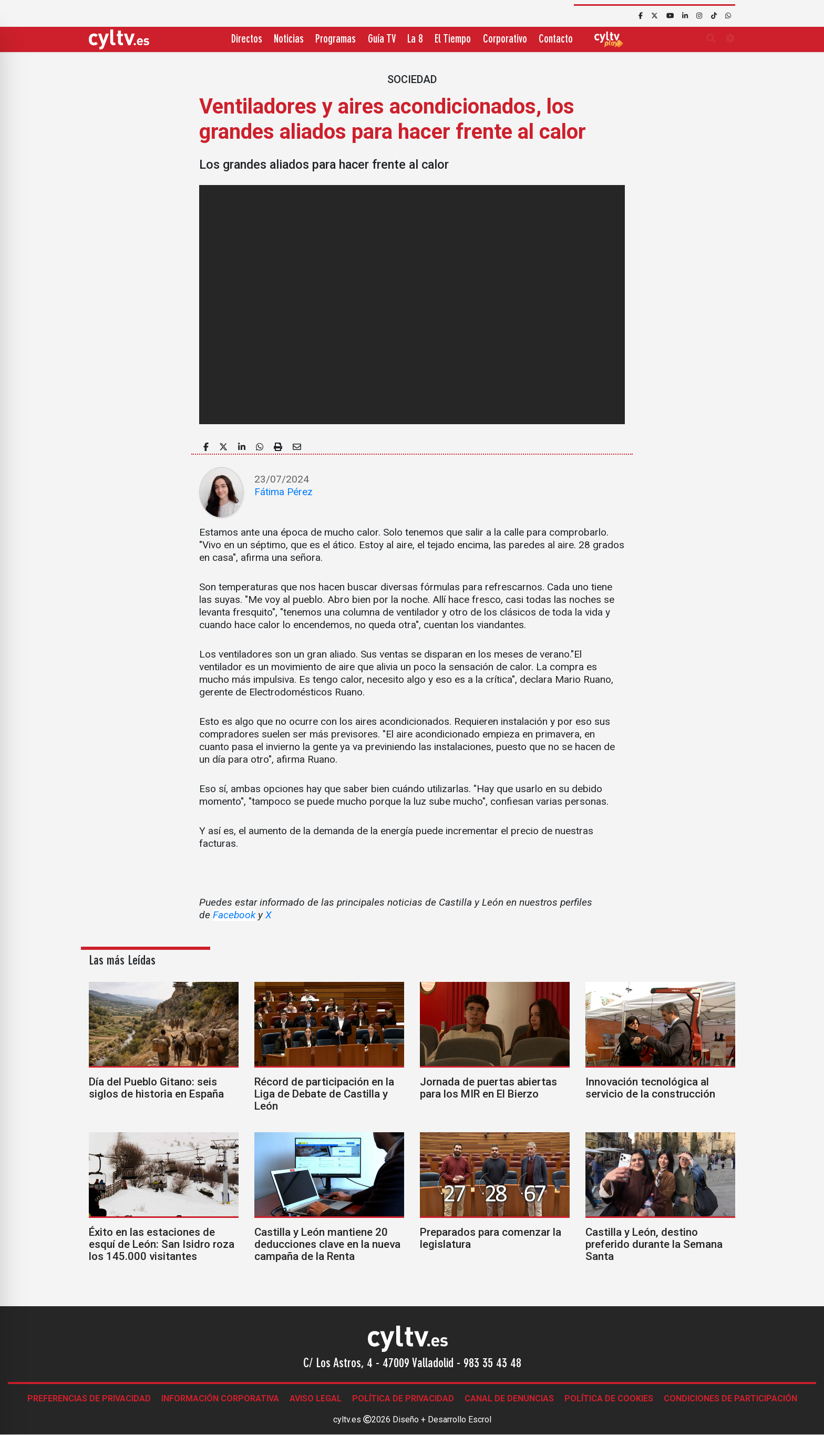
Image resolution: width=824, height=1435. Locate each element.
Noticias (289, 39)
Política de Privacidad (403, 1398)
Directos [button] (246, 39)
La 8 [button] (415, 39)
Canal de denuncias (509, 1398)
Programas (335, 39)
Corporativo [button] (505, 39)
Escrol (479, 1419)
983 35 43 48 (492, 1364)
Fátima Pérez (283, 492)
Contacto (556, 39)
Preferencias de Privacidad (89, 1398)
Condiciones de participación (730, 1398)
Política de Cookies (608, 1398)
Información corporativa (220, 1398)
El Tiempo (453, 39)
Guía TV (382, 39)
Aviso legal (316, 1398)
